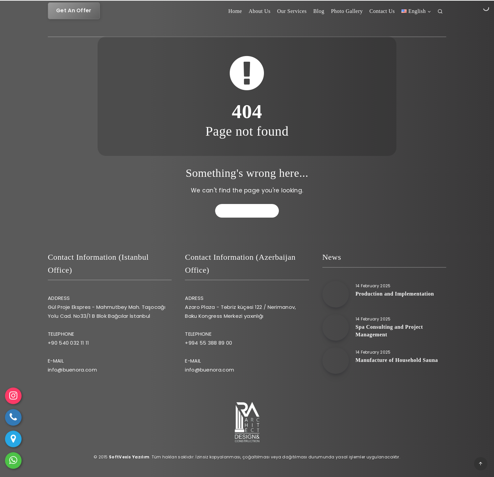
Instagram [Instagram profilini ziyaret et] (13, 397)
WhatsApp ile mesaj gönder (13, 462)
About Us (260, 11)
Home (235, 11)
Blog (318, 11)
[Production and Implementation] (335, 294)
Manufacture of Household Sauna (397, 360)
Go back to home (248, 210)
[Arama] (440, 13)
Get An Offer (74, 10)
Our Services (292, 11)
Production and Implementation (395, 294)
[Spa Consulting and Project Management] (335, 327)
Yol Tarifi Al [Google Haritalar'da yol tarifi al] (13, 440)
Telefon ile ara (13, 419)
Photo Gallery (347, 11)
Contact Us (382, 11)
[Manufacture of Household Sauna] (335, 360)
